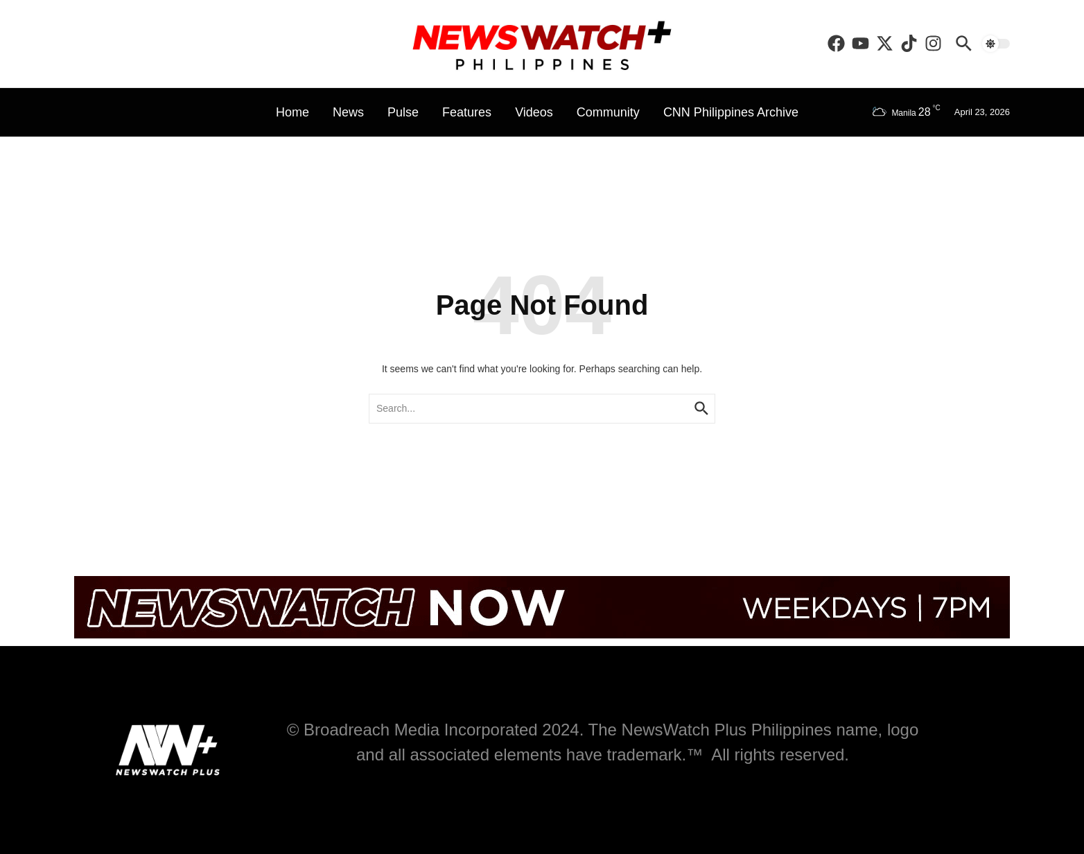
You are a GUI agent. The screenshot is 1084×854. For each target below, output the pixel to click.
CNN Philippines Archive (730, 112)
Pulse (403, 112)
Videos (534, 112)
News (348, 112)
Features (466, 112)
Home (292, 112)
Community (608, 112)
